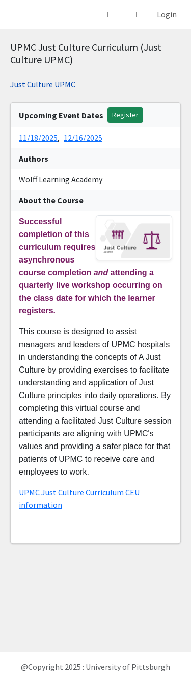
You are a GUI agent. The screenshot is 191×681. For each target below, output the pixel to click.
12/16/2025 (83, 138)
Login (167, 14)
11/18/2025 (38, 138)
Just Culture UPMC (42, 84)
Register (125, 114)
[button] (19, 14)
